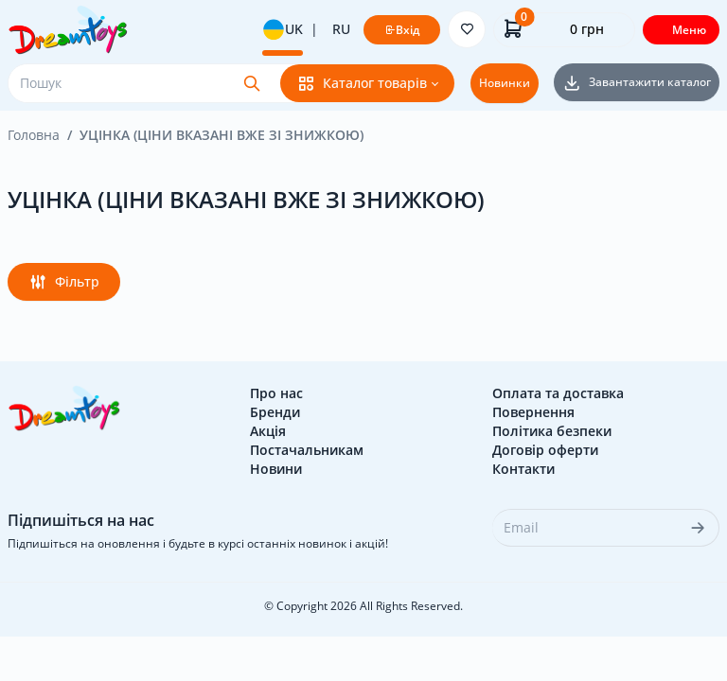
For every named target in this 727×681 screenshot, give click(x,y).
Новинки (504, 83)
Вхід (401, 30)
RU (341, 29)
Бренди (275, 412)
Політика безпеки (552, 431)
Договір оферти (545, 450)
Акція (268, 431)
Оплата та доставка (558, 393)
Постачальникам (307, 450)
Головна (34, 135)
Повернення (533, 412)
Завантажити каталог (636, 82)
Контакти (523, 469)
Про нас (276, 393)
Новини (276, 469)
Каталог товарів (361, 83)
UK (282, 29)
